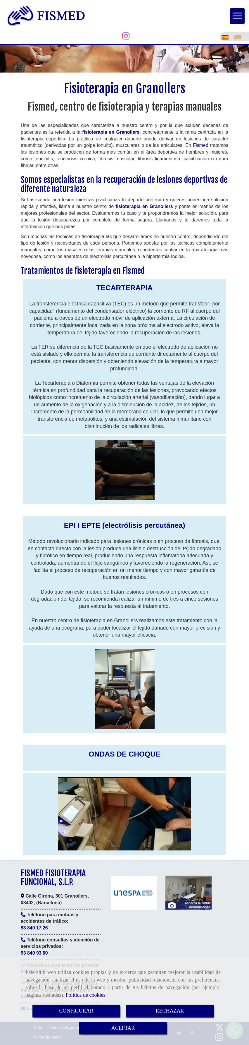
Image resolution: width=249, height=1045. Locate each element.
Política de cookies (85, 995)
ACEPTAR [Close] (123, 1028)
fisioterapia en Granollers (110, 132)
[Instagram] (125, 37)
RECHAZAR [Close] (169, 1011)
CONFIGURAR (76, 1011)
